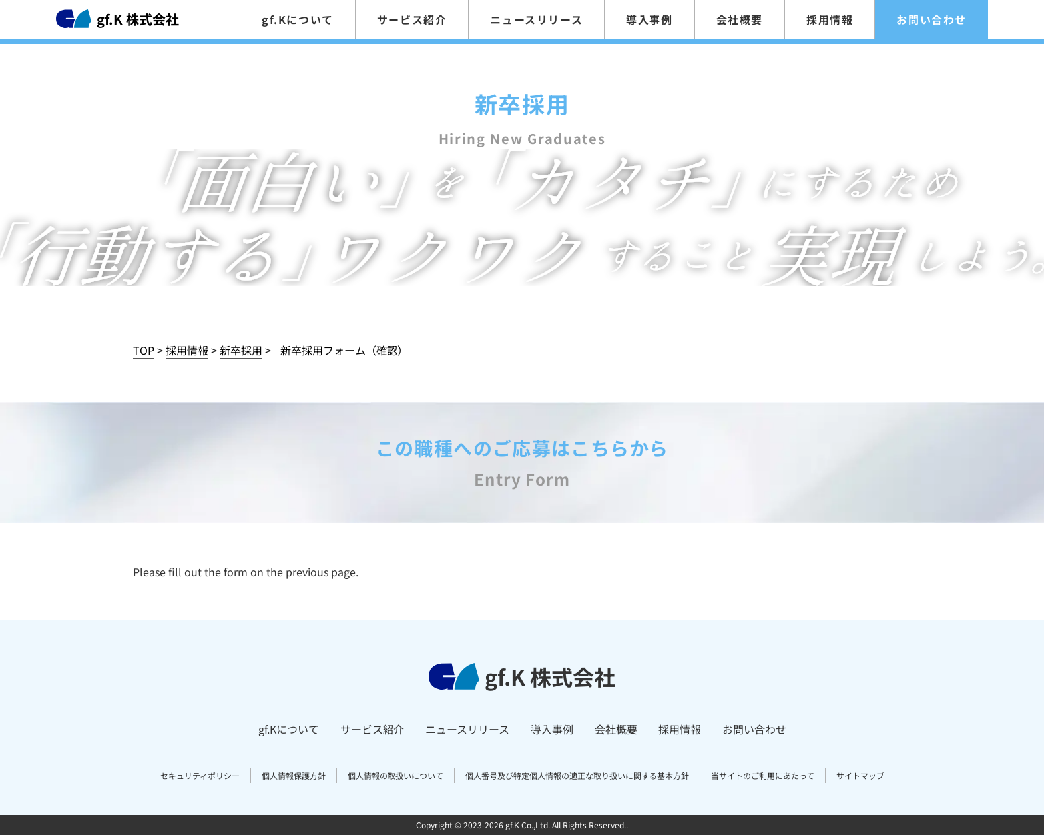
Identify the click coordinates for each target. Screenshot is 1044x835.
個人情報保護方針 (294, 775)
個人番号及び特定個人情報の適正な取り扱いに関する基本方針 (577, 775)
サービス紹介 (412, 19)
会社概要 (739, 19)
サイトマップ (860, 775)
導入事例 (649, 19)
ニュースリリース (536, 19)
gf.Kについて (298, 19)
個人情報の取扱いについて (395, 775)
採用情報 (829, 19)
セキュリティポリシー (200, 775)
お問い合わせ (931, 19)
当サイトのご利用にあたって (762, 775)
